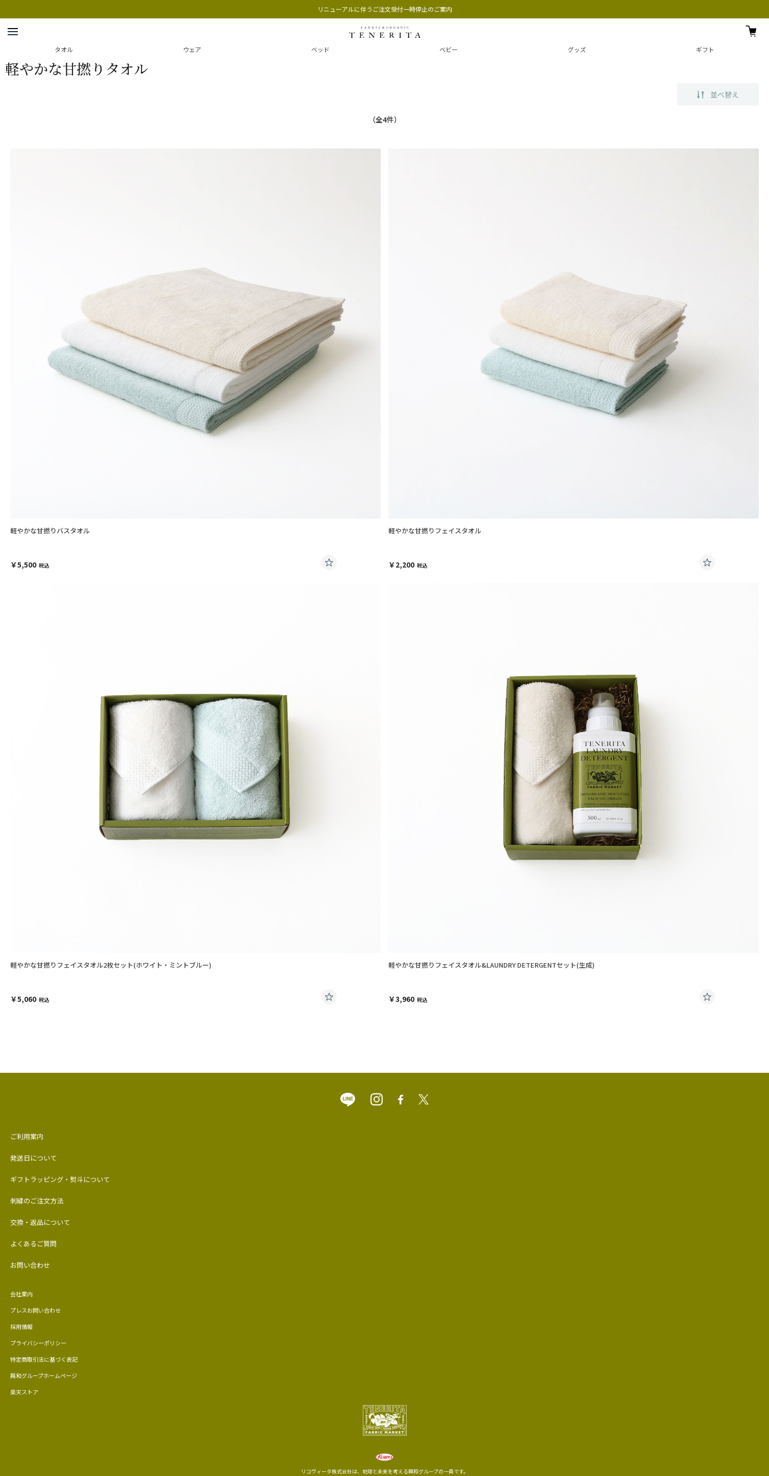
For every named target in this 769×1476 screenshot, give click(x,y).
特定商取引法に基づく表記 (44, 1359)
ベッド (320, 49)
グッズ (577, 49)
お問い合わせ (30, 1265)
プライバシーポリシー (38, 1343)
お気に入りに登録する (329, 562)
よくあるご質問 (33, 1243)
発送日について (33, 1158)
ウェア (192, 49)
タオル (64, 49)
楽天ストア (24, 1392)
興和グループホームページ (43, 1376)
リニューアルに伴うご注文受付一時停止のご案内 (384, 9)
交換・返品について (40, 1222)
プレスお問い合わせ (35, 1310)
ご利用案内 (26, 1136)
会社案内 (21, 1294)
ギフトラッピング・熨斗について (60, 1179)
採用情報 (21, 1327)
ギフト (705, 49)
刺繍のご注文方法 (36, 1201)
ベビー (448, 49)
